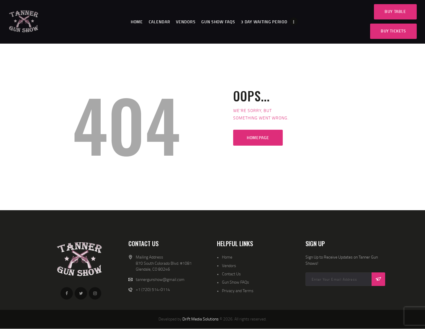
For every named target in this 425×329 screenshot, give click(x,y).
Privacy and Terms (238, 290)
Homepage (258, 137)
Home (227, 257)
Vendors (229, 265)
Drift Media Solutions (200, 319)
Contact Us (231, 274)
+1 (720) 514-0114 (153, 289)
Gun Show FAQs (235, 282)
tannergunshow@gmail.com (160, 279)
